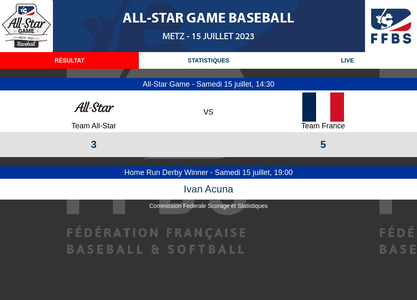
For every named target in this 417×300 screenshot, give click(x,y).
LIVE (347, 60)
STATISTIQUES (208, 60)
